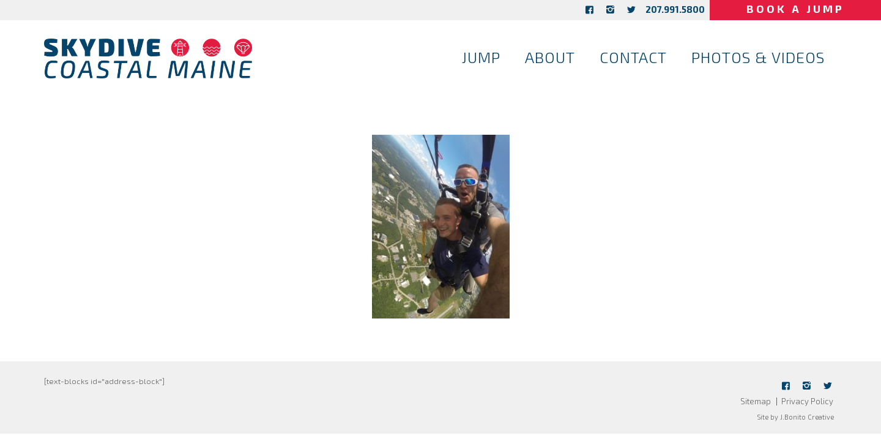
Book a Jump (795, 8)
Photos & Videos (758, 57)
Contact (633, 57)
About (550, 57)
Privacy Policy (807, 401)
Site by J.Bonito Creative (795, 417)
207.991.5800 (675, 9)
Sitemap (755, 401)
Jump (481, 57)
